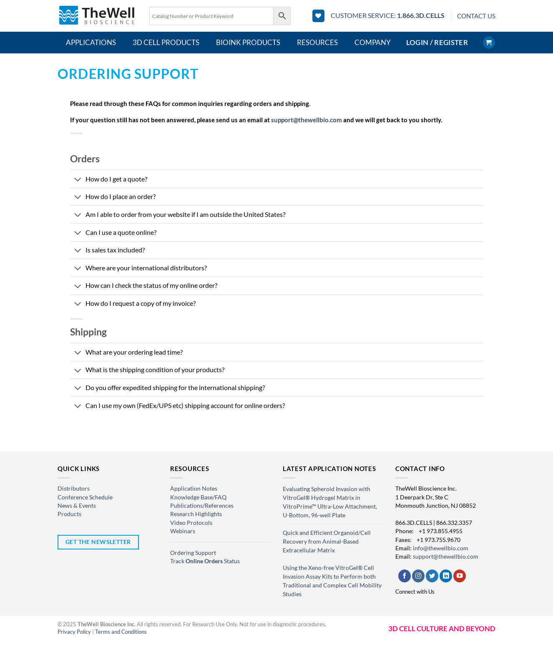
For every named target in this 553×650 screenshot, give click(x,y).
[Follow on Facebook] (404, 575)
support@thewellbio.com (306, 119)
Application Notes (193, 488)
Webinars (182, 530)
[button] (437, 42)
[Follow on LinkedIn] (446, 575)
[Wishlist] (318, 16)
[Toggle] (77, 180)
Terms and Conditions (121, 631)
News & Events (77, 505)
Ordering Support (193, 552)
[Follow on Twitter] (432, 575)
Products (69, 513)
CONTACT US (476, 16)
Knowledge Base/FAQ (198, 497)
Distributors (74, 488)
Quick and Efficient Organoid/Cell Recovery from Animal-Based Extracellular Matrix (327, 541)
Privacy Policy (74, 631)
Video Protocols (191, 522)
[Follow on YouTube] (459, 575)
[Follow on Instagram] (418, 575)
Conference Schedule (85, 497)
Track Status (205, 560)
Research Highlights (196, 513)
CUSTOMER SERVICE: (388, 15)
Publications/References (202, 505)
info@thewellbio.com (440, 548)
